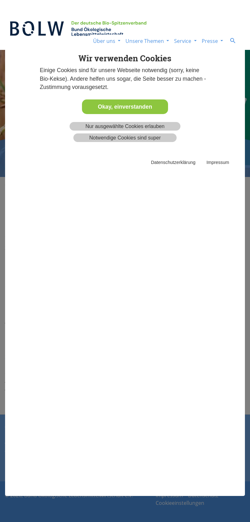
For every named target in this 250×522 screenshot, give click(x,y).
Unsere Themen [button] (145, 40)
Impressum (217, 162)
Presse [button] (210, 40)
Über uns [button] (105, 40)
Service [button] (183, 40)
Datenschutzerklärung (173, 162)
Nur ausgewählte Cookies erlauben (125, 126)
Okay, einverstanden (125, 107)
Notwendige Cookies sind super (125, 137)
